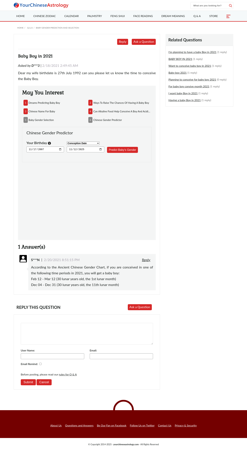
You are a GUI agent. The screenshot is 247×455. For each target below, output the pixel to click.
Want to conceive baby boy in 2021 (189, 65)
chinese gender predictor (107, 119)
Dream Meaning (173, 16)
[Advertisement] (87, 199)
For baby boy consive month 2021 (188, 86)
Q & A (197, 16)
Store (213, 16)
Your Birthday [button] (38, 143)
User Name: (28, 354)
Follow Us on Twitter (142, 429)
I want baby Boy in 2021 (183, 93)
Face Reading (143, 16)
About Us (56, 429)
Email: (93, 354)
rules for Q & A (68, 378)
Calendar (71, 16)
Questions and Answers (79, 429)
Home (20, 16)
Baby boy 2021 (177, 72)
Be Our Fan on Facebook (111, 429)
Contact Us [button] (164, 429)
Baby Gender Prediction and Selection (57, 27)
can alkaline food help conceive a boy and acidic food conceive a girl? (121, 111)
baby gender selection (41, 119)
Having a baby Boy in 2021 (184, 100)
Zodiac (44, 16)
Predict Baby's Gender (122, 149)
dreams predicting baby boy (44, 102)
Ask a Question (143, 41)
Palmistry (94, 16)
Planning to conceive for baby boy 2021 (192, 79)
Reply (122, 41)
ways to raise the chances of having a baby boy (121, 102)
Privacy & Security (186, 429)
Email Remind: (29, 368)
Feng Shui (117, 16)
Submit (28, 386)
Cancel (44, 386)
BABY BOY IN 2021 (180, 58)
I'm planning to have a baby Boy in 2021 (192, 52)
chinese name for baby (42, 111)
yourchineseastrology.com (126, 448)
